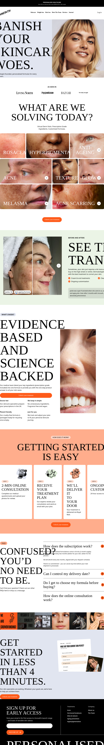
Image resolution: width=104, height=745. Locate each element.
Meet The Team (56, 12)
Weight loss (40, 12)
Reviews (65, 12)
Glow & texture (72, 716)
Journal (71, 12)
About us (91, 710)
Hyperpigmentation (74, 721)
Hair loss (48, 12)
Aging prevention (73, 719)
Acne (69, 710)
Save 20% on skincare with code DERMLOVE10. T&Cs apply (52, 4)
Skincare (33, 12)
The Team (91, 713)
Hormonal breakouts (74, 713)
